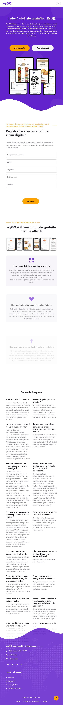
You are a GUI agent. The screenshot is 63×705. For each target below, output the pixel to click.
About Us (11, 677)
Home (18, 701)
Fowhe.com (36, 698)
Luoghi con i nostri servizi (31, 701)
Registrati (30, 201)
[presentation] (21, 193)
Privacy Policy (13, 685)
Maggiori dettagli (42, 48)
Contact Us (11, 681)
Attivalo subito (19, 48)
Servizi (44, 701)
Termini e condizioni (14, 688)
